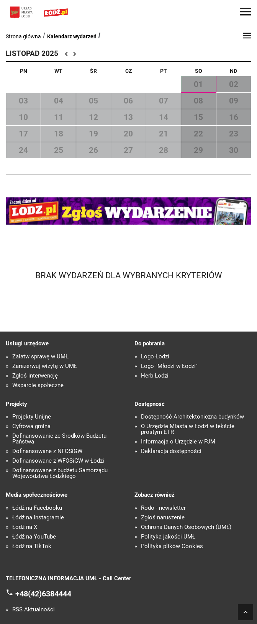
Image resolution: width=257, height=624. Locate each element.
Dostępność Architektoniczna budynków (192, 417)
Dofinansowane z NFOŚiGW (47, 451)
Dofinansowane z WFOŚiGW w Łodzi (58, 461)
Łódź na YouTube (34, 537)
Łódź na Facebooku (37, 508)
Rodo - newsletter (163, 508)
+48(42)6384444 (43, 593)
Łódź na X (24, 527)
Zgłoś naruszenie (163, 518)
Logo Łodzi (155, 357)
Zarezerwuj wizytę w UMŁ (44, 366)
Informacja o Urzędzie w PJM (178, 442)
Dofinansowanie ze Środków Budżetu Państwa (59, 439)
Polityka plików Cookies (172, 546)
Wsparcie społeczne (38, 385)
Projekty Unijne (31, 417)
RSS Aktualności (33, 610)
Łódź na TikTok (31, 546)
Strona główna (23, 36)
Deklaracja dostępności (171, 451)
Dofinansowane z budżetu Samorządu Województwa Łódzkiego (60, 473)
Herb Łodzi (155, 376)
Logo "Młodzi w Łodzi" (169, 366)
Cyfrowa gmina (31, 426)
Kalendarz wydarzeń (72, 36)
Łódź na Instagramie (38, 518)
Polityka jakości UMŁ (168, 537)
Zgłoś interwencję (35, 376)
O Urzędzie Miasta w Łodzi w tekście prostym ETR (187, 429)
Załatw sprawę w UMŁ (40, 357)
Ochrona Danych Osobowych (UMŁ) (186, 527)
